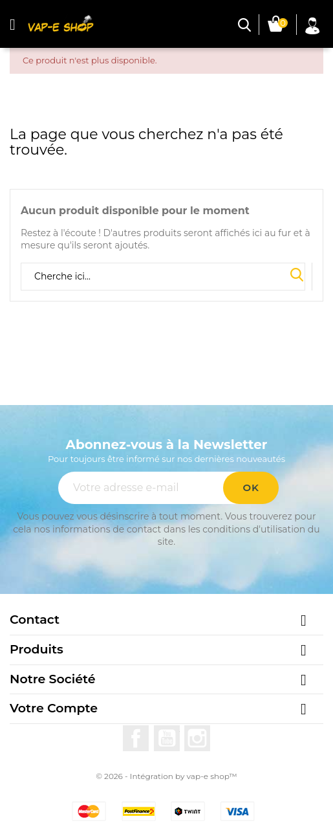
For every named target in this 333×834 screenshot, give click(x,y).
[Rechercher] (163, 277)
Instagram (197, 738)
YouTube (167, 738)
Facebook (136, 738)
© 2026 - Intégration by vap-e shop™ (166, 776)
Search (297, 276)
